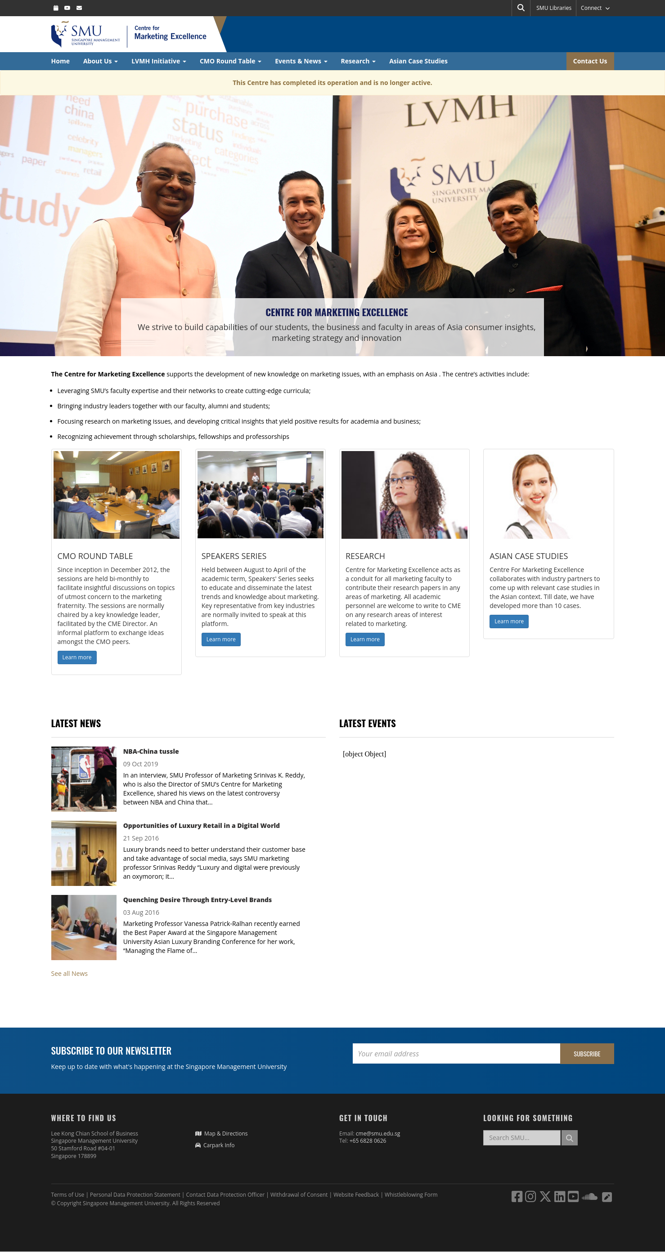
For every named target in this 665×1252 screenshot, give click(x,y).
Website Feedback (356, 1194)
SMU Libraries (553, 8)
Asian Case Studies (418, 61)
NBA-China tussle (151, 751)
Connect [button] (595, 8)
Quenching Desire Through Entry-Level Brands (197, 899)
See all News (69, 973)
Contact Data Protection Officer (226, 1194)
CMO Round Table (230, 61)
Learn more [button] (77, 657)
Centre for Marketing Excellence (336, 312)
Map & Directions (221, 1133)
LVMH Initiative (158, 61)
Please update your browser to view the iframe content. (476, 754)
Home (60, 61)
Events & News (301, 61)
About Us (100, 61)
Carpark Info (215, 1145)
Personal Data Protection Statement (136, 1194)
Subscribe (587, 1053)
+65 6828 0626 (368, 1141)
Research (358, 61)
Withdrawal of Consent (299, 1194)
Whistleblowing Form (411, 1194)
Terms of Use (68, 1194)
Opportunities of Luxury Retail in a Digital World (201, 825)
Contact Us (590, 61)
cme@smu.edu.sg (378, 1133)
